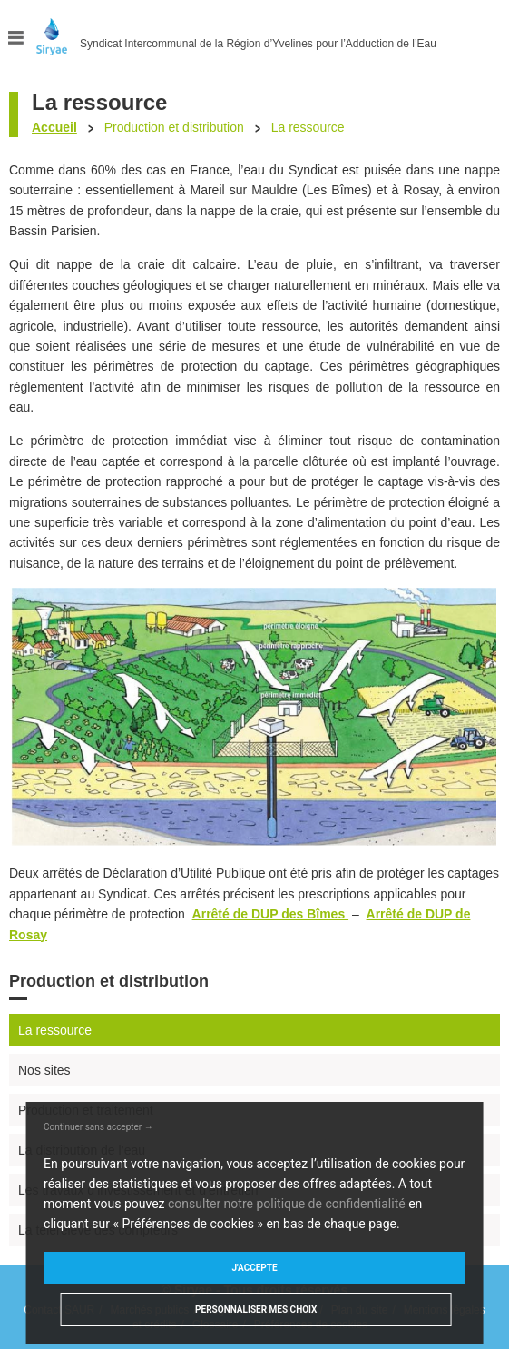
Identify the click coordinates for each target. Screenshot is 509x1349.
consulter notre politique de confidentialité (287, 1203)
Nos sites (44, 1070)
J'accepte (254, 1268)
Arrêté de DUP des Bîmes (270, 914)
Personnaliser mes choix (256, 1309)
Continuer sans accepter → (98, 1127)
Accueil (54, 127)
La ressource (55, 1030)
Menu (16, 37)
